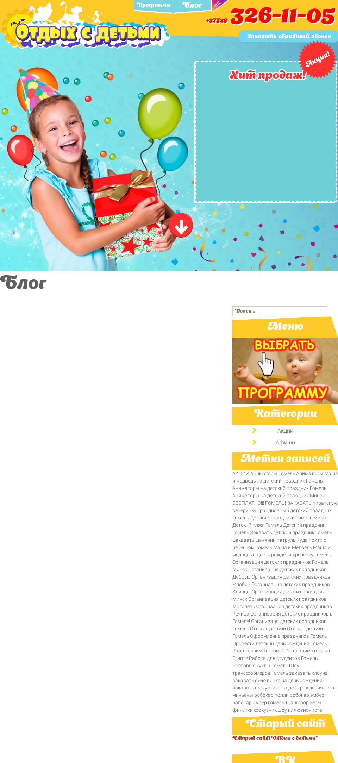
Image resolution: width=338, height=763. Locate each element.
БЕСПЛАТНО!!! (248, 503)
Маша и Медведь (292, 547)
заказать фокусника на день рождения (277, 688)
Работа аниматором (256, 651)
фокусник (265, 710)
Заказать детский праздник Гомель (291, 532)
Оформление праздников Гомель (288, 636)
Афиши (285, 442)
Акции (285, 430)
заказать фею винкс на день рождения (277, 680)
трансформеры (303, 702)
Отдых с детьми (268, 628)
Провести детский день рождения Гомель (279, 643)
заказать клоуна (308, 673)
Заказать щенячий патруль (263, 540)
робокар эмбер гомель (258, 702)
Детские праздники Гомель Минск (289, 518)
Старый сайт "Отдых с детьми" (275, 738)
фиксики (242, 710)
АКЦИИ (240, 473)
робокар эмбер (307, 695)
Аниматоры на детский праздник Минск (278, 495)
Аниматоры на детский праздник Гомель (279, 488)
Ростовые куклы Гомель (260, 665)
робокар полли (271, 695)
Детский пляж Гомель (257, 525)
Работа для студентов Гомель (283, 658)
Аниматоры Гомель (272, 473)
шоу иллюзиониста (300, 710)
